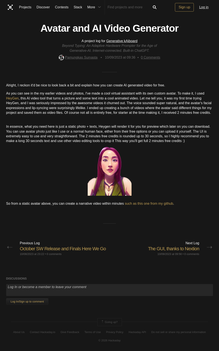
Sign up (184, 7)
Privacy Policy (114, 332)
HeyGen (12, 98)
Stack (78, 7)
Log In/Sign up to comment (27, 301)
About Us (19, 332)
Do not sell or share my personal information (178, 332)
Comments (150, 57)
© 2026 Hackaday (109, 340)
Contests (61, 7)
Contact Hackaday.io (42, 332)
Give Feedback (70, 332)
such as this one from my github (149, 203)
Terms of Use (92, 332)
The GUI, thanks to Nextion (173, 248)
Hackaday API (137, 332)
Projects (25, 7)
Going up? (109, 322)
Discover (43, 7)
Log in (204, 7)
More (95, 7)
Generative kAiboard (122, 41)
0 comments (54, 254)
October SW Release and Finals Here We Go (63, 248)
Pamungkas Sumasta (78, 57)
